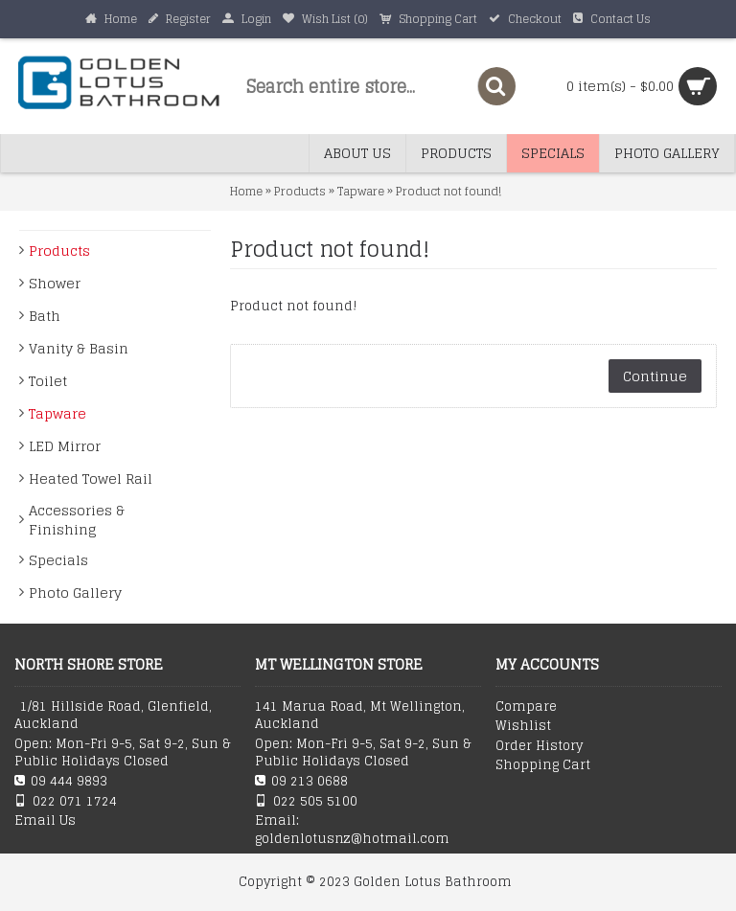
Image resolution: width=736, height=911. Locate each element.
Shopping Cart (542, 765)
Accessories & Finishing (77, 519)
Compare (526, 707)
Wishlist (523, 726)
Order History (539, 746)
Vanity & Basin (78, 348)
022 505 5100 (306, 801)
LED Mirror (65, 446)
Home (246, 191)
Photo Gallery (75, 592)
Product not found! (448, 191)
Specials (58, 560)
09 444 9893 (60, 781)
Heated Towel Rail (90, 478)
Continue (655, 376)
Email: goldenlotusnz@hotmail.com (352, 829)
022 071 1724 (65, 801)
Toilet (48, 381)
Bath (44, 316)
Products (300, 191)
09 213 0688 (301, 781)
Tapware (360, 191)
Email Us (45, 821)
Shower (54, 283)
